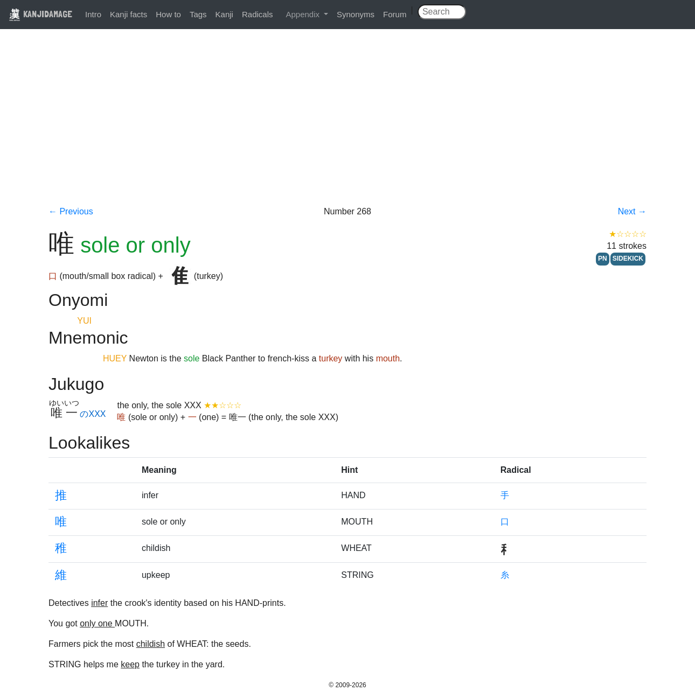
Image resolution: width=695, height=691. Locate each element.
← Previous (70, 211)
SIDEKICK (628, 258)
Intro (93, 14)
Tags (198, 14)
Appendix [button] (304, 14)
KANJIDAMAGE (40, 13)
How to (168, 14)
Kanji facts (128, 14)
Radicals (257, 14)
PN (602, 258)
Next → (632, 211)
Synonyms (355, 14)
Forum (394, 14)
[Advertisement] (347, 125)
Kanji (224, 14)
